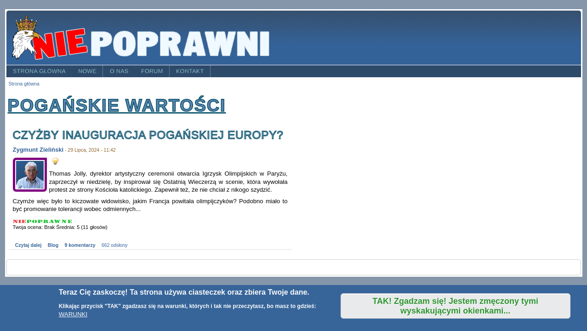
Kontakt (190, 71)
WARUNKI (73, 314)
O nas (119, 71)
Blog (53, 245)
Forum (152, 71)
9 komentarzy (80, 245)
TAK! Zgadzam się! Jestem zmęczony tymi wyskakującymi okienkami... (455, 306)
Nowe (87, 71)
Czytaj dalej (28, 245)
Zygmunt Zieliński (38, 149)
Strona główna (38, 71)
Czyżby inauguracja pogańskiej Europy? (148, 135)
